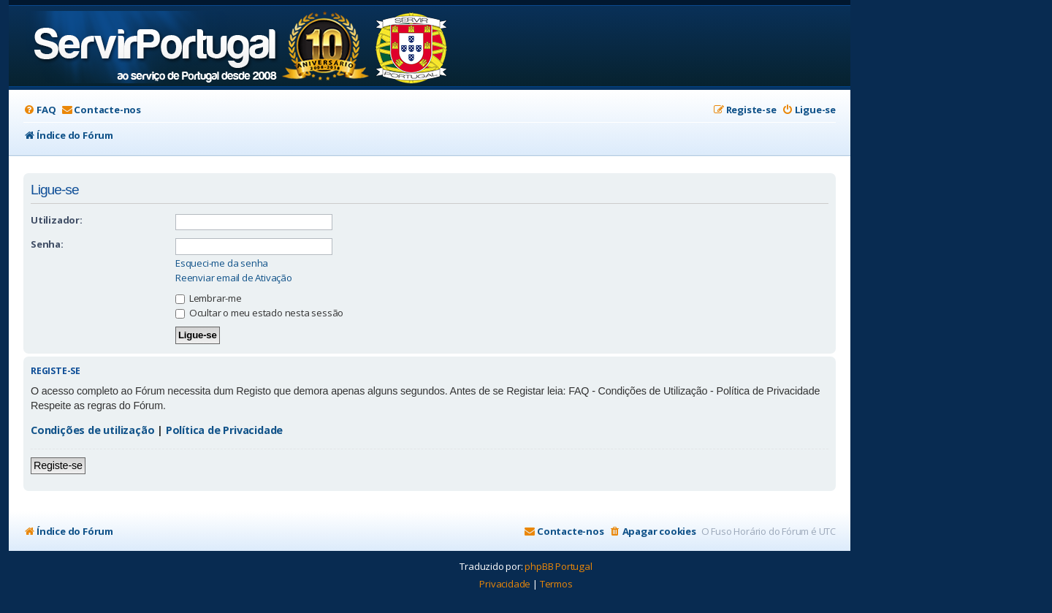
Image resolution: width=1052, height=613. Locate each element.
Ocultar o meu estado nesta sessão (259, 312)
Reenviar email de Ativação (233, 278)
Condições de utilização (92, 430)
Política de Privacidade (224, 430)
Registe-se (58, 465)
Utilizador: (57, 219)
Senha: (47, 244)
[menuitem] (39, 110)
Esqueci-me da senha (221, 263)
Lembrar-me (208, 298)
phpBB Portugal (558, 566)
